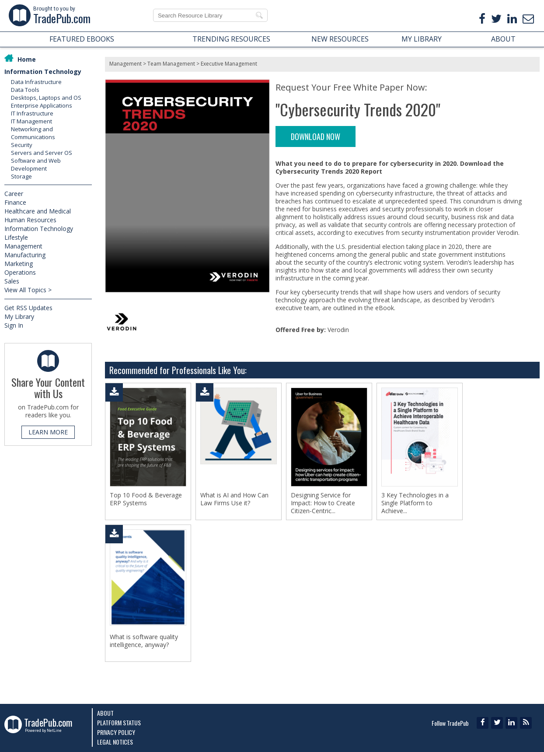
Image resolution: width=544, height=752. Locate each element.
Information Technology (42, 71)
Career (13, 193)
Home (26, 59)
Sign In (13, 325)
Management (23, 246)
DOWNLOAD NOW (315, 136)
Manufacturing (24, 255)
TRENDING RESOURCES (231, 39)
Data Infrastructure (36, 82)
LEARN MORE (48, 432)
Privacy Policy (116, 732)
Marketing (18, 263)
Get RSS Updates (28, 308)
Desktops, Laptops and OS (46, 97)
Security (21, 145)
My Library (19, 316)
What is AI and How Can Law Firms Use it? (234, 499)
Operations (20, 272)
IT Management (31, 121)
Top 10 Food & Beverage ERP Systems (146, 499)
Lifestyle (16, 237)
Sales (11, 281)
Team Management (171, 63)
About (105, 712)
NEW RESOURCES (340, 39)
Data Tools (25, 90)
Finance (15, 202)
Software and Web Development (36, 164)
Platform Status (119, 722)
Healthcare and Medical (37, 211)
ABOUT (503, 39)
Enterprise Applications (41, 105)
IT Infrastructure (32, 113)
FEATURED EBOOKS (81, 39)
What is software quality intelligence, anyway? (144, 641)
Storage (21, 176)
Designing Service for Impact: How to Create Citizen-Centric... (323, 503)
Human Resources (30, 220)
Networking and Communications (33, 133)
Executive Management (229, 63)
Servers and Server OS (41, 153)
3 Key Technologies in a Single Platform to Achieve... (415, 503)
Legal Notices (115, 741)
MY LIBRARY (421, 39)
